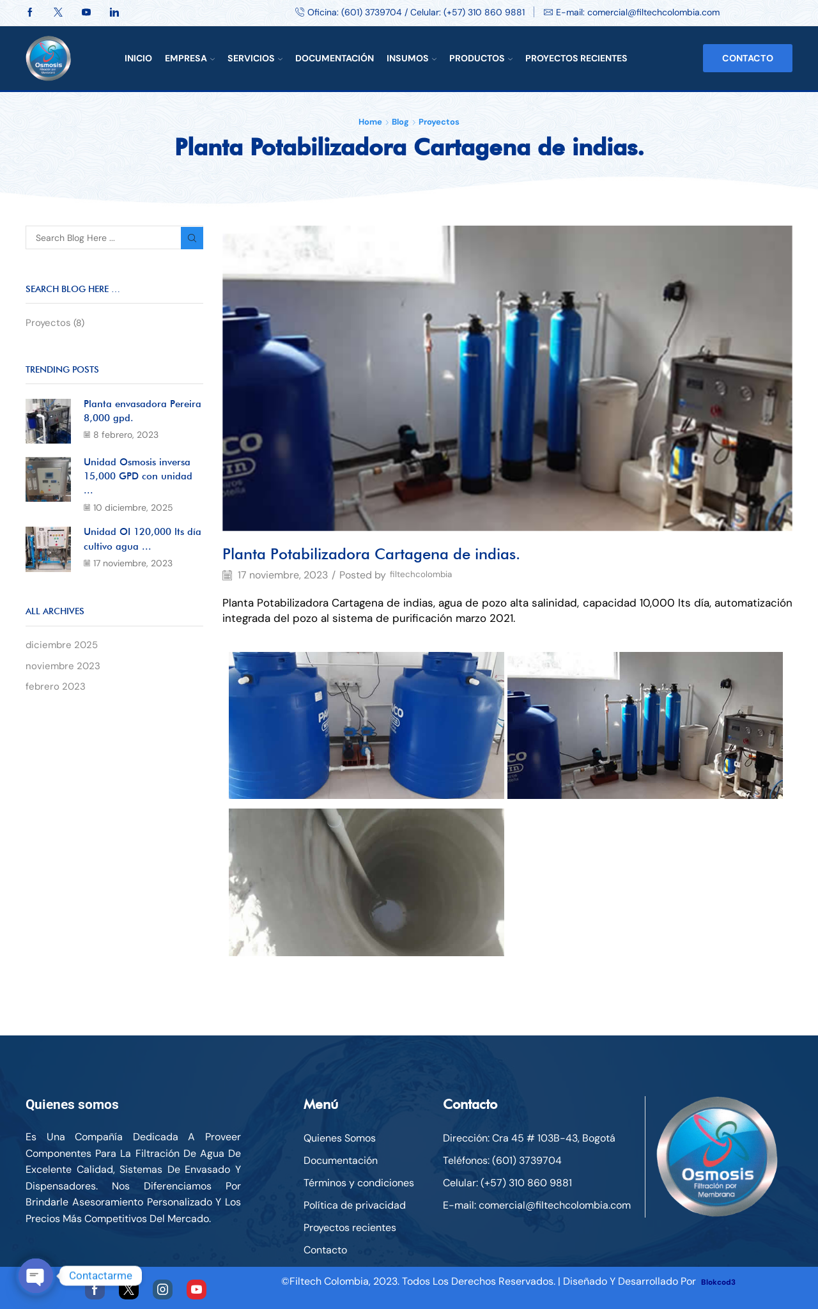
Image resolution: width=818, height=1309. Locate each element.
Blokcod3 (724, 1281)
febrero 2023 (56, 695)
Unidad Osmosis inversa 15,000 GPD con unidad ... (142, 480)
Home (370, 121)
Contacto (747, 58)
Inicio (138, 58)
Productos (481, 58)
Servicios (255, 58)
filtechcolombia (426, 575)
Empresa (190, 58)
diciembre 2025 (63, 652)
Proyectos (439, 121)
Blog (400, 121)
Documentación (334, 58)
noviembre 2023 (64, 673)
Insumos (411, 58)
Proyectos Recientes (576, 58)
